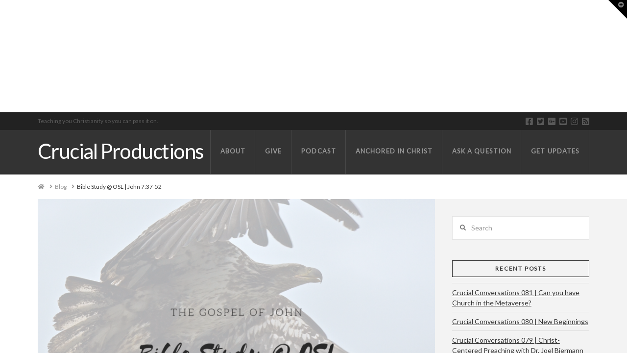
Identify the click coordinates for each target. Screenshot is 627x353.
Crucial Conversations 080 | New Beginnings (520, 321)
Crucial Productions (121, 151)
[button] (617, 9)
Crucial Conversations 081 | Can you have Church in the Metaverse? (515, 297)
